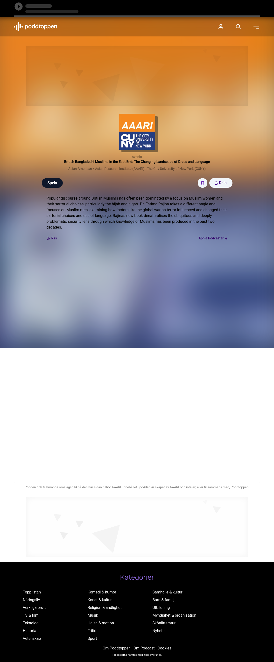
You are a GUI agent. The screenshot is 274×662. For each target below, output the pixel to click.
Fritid (92, 630)
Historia (29, 630)
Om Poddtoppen (117, 648)
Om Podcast (144, 648)
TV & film (30, 615)
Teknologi (31, 623)
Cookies (164, 648)
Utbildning (161, 607)
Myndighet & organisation (174, 615)
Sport (92, 638)
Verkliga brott (34, 607)
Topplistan (32, 592)
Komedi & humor (102, 592)
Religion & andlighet (105, 607)
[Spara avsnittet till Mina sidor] (202, 183)
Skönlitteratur (164, 623)
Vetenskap (32, 638)
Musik (93, 615)
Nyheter (159, 630)
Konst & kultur (100, 600)
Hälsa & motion (101, 623)
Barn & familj (163, 600)
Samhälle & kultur (167, 592)
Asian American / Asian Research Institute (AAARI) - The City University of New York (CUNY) (137, 169)
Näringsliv (31, 600)
